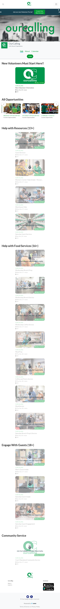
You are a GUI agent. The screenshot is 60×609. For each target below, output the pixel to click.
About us (9, 583)
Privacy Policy (36, 606)
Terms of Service (25, 606)
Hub (21, 51)
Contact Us (10, 584)
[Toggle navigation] (56, 4)
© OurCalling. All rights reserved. (29, 599)
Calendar (35, 51)
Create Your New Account (39, 12)
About (27, 51)
